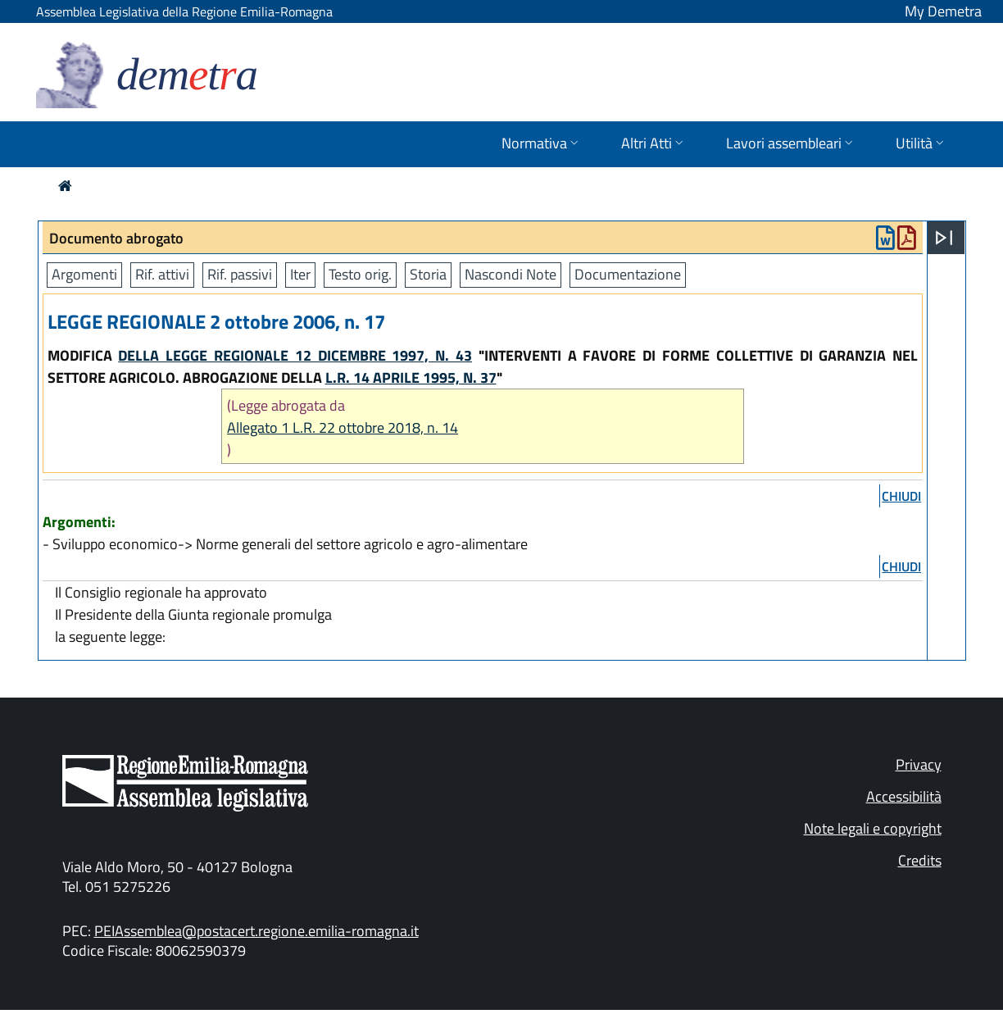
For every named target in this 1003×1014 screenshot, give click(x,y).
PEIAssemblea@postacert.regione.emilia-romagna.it (256, 931)
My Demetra (943, 11)
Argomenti (84, 274)
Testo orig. (360, 274)
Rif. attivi (162, 274)
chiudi (901, 496)
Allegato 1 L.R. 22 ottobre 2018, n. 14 (342, 427)
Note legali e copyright (873, 828)
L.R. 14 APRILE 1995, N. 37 (411, 377)
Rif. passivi (239, 274)
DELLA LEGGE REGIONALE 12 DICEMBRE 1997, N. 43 (295, 355)
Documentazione (627, 274)
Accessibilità (904, 796)
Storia (428, 274)
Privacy (919, 764)
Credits (920, 860)
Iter (300, 274)
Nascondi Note (510, 274)
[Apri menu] (944, 237)
